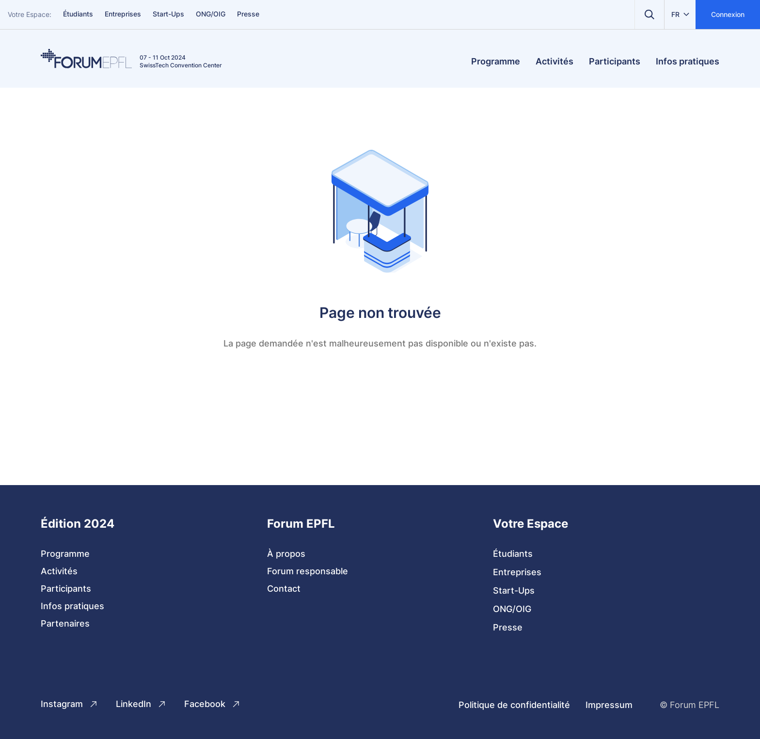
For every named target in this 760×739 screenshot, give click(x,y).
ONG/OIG (210, 14)
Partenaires (65, 623)
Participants (614, 61)
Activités (554, 61)
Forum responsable (307, 571)
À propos (286, 554)
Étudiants (78, 14)
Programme (495, 61)
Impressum (609, 705)
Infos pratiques (687, 61)
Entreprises (123, 14)
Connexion (727, 14)
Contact (284, 588)
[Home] (86, 58)
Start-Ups (168, 14)
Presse (248, 14)
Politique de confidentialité (514, 705)
